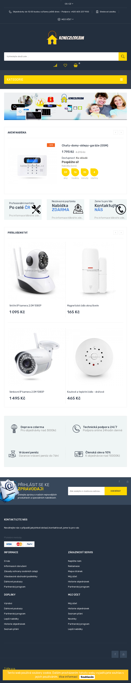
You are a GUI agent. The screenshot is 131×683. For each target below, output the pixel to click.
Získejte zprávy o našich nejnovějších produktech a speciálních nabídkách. (37, 496)
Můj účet (68, 19)
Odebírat (116, 491)
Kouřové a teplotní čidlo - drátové (85, 391)
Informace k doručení (15, 566)
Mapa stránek (75, 571)
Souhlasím (87, 676)
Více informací (68, 676)
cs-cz (69, 3)
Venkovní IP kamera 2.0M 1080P (26, 391)
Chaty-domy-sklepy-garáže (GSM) (85, 145)
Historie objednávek (78, 581)
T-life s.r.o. (10, 668)
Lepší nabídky (11, 618)
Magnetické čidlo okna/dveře (83, 305)
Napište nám (74, 561)
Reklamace (74, 566)
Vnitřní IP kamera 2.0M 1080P (25, 305)
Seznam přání (11, 629)
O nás (7, 561)
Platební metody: (13, 537)
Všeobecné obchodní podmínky (20, 576)
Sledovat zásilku (108, 11)
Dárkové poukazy (13, 581)
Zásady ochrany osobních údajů (21, 571)
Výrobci (8, 603)
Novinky (72, 618)
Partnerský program (14, 586)
